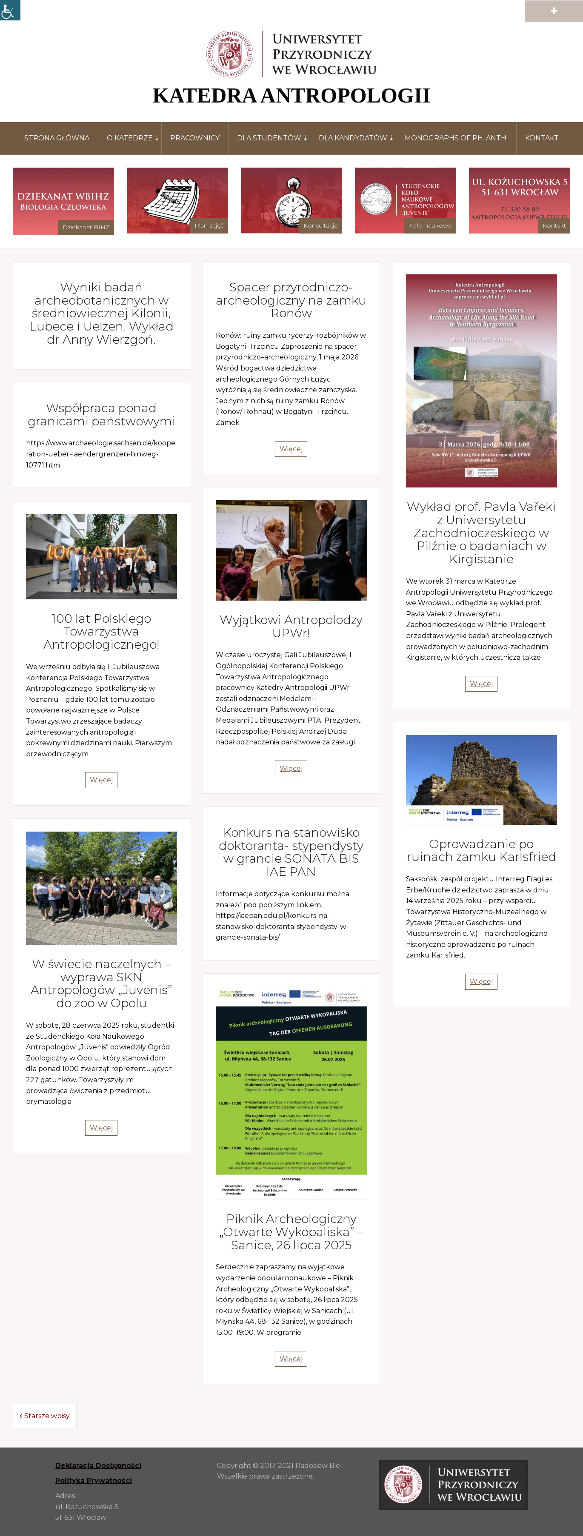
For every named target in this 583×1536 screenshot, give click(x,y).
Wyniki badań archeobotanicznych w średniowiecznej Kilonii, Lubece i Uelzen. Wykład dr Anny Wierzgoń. (101, 313)
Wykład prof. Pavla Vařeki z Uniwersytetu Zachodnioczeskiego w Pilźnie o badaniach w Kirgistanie (481, 532)
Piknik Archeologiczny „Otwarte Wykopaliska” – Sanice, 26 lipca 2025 (291, 1231)
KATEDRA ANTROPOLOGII (291, 95)
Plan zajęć (209, 225)
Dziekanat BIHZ (86, 227)
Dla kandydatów (353, 138)
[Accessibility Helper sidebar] (10, 10)
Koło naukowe (430, 225)
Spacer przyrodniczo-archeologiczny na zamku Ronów (291, 300)
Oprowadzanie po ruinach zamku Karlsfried (481, 850)
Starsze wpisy (47, 1416)
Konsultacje (320, 225)
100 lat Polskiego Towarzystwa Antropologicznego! (101, 631)
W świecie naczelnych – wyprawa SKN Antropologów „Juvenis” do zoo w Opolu (101, 983)
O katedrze (130, 138)
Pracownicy (195, 138)
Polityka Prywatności (93, 1480)
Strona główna (56, 138)
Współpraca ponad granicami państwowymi (101, 414)
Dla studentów (269, 138)
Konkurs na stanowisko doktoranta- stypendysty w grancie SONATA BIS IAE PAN (291, 852)
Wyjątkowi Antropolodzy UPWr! (291, 626)
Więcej (291, 449)
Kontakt (542, 138)
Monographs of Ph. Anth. (456, 138)
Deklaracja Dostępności (98, 1466)
